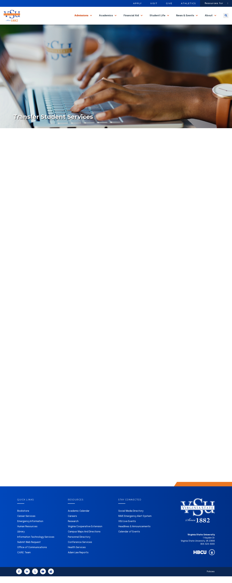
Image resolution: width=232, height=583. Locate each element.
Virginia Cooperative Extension (85, 533)
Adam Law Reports (78, 559)
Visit (153, 3)
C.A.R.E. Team (24, 559)
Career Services (26, 523)
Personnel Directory (79, 543)
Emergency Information (30, 528)
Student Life (158, 19)
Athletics (188, 3)
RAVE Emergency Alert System (135, 523)
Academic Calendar (79, 517)
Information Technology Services (35, 543)
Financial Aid (132, 19)
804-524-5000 (207, 551)
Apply (137, 3)
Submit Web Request (29, 549)
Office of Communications (32, 554)
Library (21, 538)
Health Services (77, 554)
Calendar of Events (129, 538)
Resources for (214, 3)
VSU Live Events (127, 528)
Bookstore (23, 517)
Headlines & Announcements (134, 533)
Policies (211, 578)
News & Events (185, 19)
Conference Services (80, 549)
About (209, 19)
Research (73, 528)
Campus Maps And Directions (84, 538)
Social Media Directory (130, 517)
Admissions (81, 19)
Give (169, 3)
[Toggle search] (225, 19)
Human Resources (27, 533)
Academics (106, 19)
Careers (72, 523)
